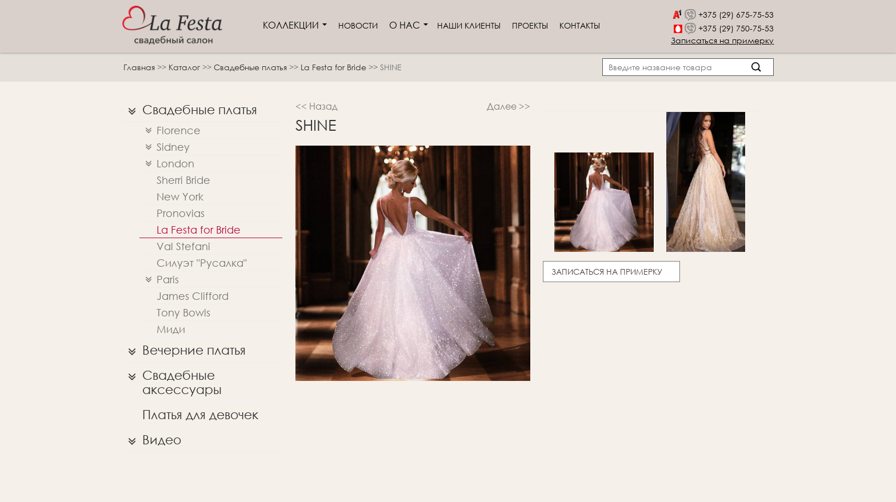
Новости (358, 25)
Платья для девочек (200, 414)
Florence (170, 130)
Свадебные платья (251, 67)
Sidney (164, 147)
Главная (139, 67)
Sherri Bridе (183, 180)
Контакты (579, 25)
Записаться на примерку (722, 40)
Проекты (530, 25)
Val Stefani (183, 246)
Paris (159, 279)
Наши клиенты (469, 25)
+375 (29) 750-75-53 (736, 28)
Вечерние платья (184, 350)
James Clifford (193, 296)
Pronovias (181, 213)
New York (180, 196)
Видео (151, 439)
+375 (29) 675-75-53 (736, 14)
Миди (171, 329)
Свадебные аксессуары (172, 379)
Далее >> (508, 106)
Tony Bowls (183, 312)
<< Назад (316, 106)
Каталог (185, 67)
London (166, 163)
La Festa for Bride (335, 67)
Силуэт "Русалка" (202, 262)
